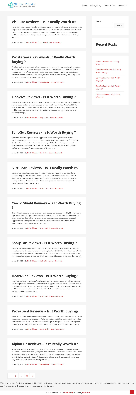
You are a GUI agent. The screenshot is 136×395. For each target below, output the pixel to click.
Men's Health (44, 82)
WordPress (86, 393)
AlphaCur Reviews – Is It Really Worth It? (45, 344)
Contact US (122, 5)
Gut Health (43, 153)
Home (84, 5)
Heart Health (44, 228)
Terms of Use (109, 5)
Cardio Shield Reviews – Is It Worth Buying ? (46, 205)
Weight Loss (44, 117)
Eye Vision (43, 42)
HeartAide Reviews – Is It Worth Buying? (45, 275)
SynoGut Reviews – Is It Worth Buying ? (44, 132)
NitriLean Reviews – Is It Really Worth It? (45, 167)
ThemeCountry (68, 393)
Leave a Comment (55, 42)
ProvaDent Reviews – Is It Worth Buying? (45, 311)
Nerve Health (44, 364)
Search (98, 21)
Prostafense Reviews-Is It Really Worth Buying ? (43, 59)
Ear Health (43, 261)
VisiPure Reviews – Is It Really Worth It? (44, 21)
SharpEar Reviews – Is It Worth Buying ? (44, 243)
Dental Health (44, 329)
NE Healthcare (32, 42)
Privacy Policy (95, 5)
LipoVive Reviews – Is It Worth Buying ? (44, 97)
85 (28, 376)
